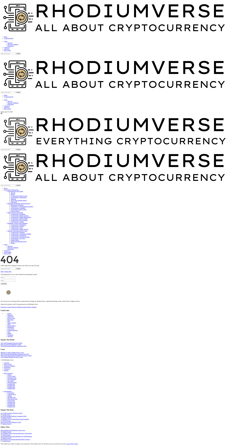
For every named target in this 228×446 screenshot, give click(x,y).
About (5, 41)
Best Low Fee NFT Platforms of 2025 (11, 344)
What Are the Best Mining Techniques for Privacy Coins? (16, 355)
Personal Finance (12, 382)
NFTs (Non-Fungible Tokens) (19, 200)
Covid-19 (11, 376)
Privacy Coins (11, 318)
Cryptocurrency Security (17, 226)
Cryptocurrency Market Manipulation (21, 217)
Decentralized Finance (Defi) (19, 209)
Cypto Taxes (10, 329)
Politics (9, 375)
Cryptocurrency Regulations (18, 225)
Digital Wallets (15, 240)
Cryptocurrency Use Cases (18, 238)
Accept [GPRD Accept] (68, 444)
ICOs (8, 332)
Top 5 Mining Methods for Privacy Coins (12, 357)
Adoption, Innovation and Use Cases (17, 231)
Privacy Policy (8, 364)
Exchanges (10, 335)
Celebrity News (11, 394)
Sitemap (6, 370)
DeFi (8, 321)
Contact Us (7, 47)
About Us (10, 43)
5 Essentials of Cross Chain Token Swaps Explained (15, 419)
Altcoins (13, 193)
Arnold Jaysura (6, 414)
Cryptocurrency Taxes (17, 228)
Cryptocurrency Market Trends (19, 218)
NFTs (8, 324)
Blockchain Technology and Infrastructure (18, 203)
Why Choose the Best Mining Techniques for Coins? (15, 354)
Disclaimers (10, 46)
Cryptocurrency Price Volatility (19, 220)
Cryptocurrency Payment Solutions (20, 237)
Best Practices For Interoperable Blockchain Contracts (15, 439)
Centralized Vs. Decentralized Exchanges (22, 206)
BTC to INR (7, 50)
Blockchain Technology (17, 205)
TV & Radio (10, 393)
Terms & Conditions (12, 44)
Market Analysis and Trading (15, 212)
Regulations (10, 327)
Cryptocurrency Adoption (18, 232)
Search (18, 53)
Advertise (6, 49)
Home (5, 37)
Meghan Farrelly (6, 417)
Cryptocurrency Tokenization (19, 197)
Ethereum (13, 199)
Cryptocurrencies (8, 38)
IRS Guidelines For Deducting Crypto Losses (13, 430)
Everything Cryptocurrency (11, 190)
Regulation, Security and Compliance (17, 223)
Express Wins (11, 400)
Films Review (12, 399)
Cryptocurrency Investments (18, 235)
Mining (13, 243)
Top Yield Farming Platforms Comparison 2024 (13, 346)
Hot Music (11, 397)
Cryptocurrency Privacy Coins (19, 196)
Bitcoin (13, 194)
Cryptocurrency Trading (17, 221)
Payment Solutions (12, 330)
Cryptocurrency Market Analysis (19, 215)
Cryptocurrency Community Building (21, 234)
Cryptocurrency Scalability (18, 208)
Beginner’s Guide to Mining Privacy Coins (12, 352)
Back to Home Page (6, 271)
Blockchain (10, 319)
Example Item (11, 384)
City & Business (11, 379)
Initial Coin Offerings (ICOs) (19, 241)
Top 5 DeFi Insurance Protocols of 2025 (11, 343)
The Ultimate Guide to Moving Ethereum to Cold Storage (16, 433)
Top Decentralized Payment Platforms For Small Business (16, 436)
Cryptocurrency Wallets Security (19, 229)
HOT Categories (8, 373)
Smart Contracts (15, 211)
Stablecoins (14, 202)
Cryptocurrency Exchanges (18, 214)
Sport (10, 381)
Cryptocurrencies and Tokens (15, 191)
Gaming (9, 396)
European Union (11, 378)
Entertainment (8, 391)
